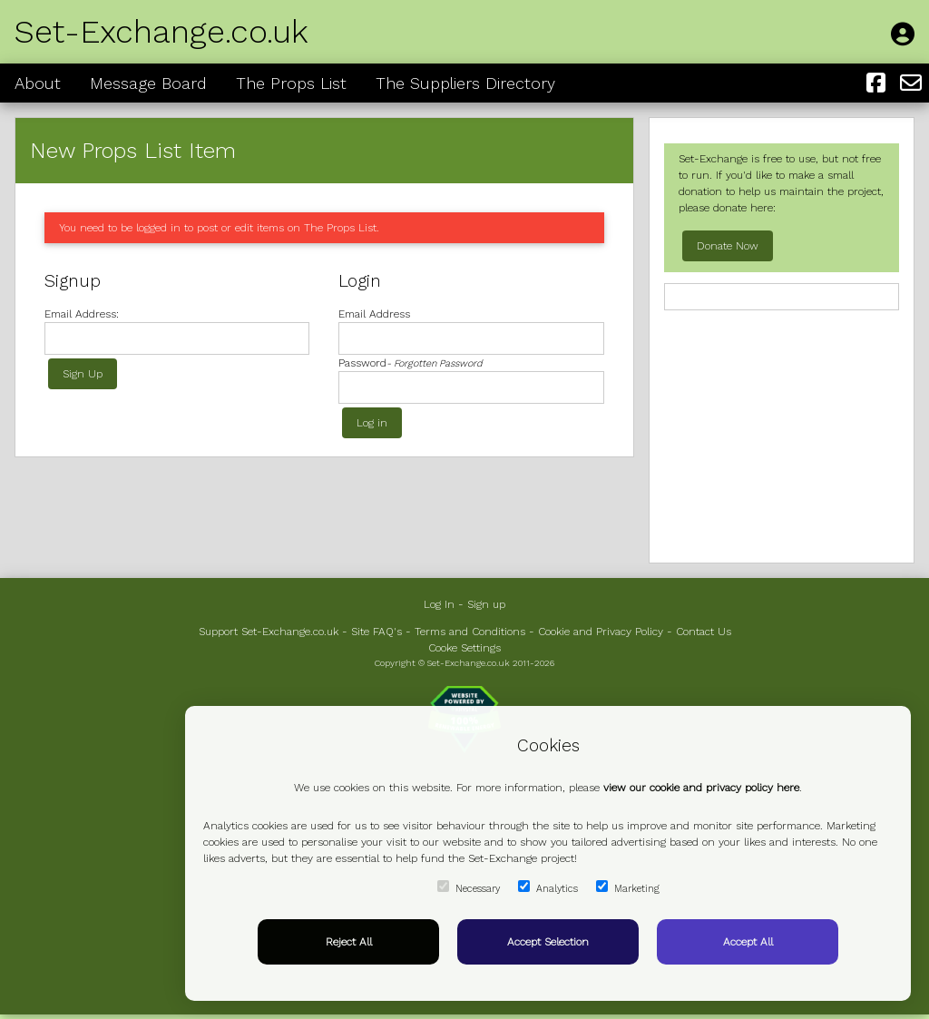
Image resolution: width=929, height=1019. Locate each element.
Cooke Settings (464, 648)
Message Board (148, 83)
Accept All (748, 942)
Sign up (486, 604)
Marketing (628, 887)
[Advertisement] (781, 434)
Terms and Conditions (470, 631)
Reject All (349, 942)
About (38, 83)
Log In (439, 604)
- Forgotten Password (434, 363)
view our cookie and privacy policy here (701, 787)
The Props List (291, 83)
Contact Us (703, 631)
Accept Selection (548, 942)
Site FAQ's (376, 631)
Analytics (548, 887)
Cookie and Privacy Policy (600, 631)
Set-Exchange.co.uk (161, 32)
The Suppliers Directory (465, 83)
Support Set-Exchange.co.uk (268, 631)
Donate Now (727, 246)
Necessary (468, 887)
